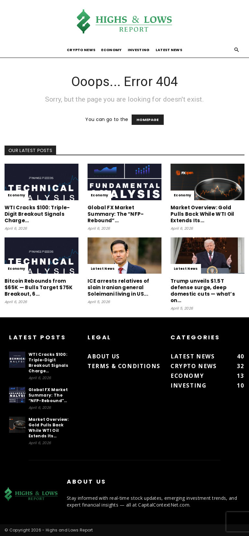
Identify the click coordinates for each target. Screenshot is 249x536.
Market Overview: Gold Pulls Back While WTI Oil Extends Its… (202, 214)
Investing (139, 49)
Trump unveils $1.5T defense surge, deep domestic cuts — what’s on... (203, 291)
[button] (236, 50)
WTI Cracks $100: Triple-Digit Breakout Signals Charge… (37, 214)
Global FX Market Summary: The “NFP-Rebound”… (116, 214)
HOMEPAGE (147, 119)
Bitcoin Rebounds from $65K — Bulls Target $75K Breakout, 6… (39, 287)
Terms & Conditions (124, 366)
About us (104, 356)
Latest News (169, 49)
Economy (111, 49)
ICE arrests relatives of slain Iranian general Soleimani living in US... (118, 287)
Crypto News (81, 49)
